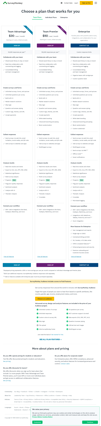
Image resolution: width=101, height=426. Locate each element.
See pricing (7, 361)
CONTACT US (84, 46)
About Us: (8, 395)
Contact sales (65, 364)
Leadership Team (19, 395)
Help (70, 395)
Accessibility (27, 402)
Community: (8, 392)
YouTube (51, 391)
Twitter (31, 391)
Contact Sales (68, 3)
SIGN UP (17, 46)
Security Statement (73, 399)
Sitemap (64, 395)
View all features (9, 256)
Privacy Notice (37, 417)
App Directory (30, 395)
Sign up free (86, 3)
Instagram (44, 391)
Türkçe (27, 407)
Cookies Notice (47, 417)
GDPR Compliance (86, 399)
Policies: (7, 399)
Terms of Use (18, 399)
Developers (59, 391)
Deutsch (25, 410)
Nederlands (17, 410)
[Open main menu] (96, 3)
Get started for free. (57, 334)
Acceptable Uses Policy (58, 399)
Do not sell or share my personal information (58, 402)
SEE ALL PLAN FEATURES (50, 339)
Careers (58, 395)
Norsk (21, 407)
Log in (76, 3)
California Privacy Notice (42, 399)
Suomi (16, 407)
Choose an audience (45, 299)
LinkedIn (37, 391)
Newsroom (39, 395)
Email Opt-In (18, 402)
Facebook (24, 391)
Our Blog (17, 391)
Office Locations (49, 395)
